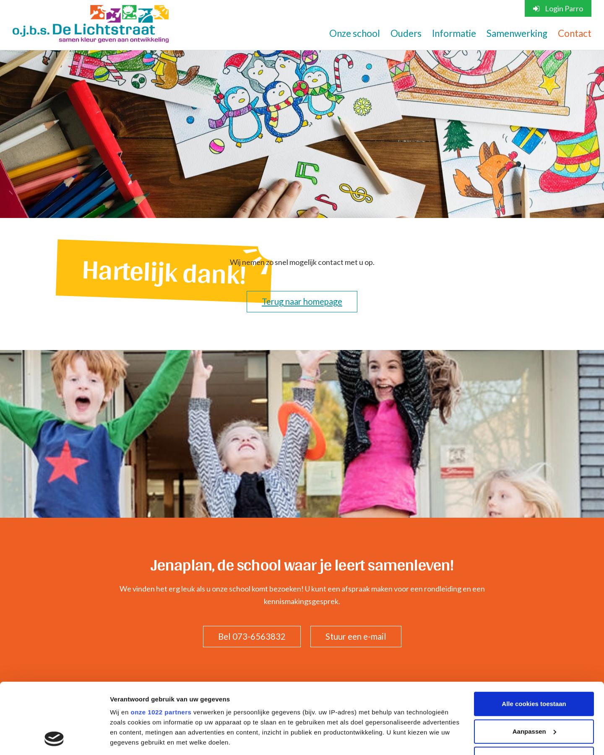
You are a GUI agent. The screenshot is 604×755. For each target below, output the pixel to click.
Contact (574, 33)
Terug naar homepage (302, 301)
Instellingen (128, 738)
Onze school (354, 33)
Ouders (406, 33)
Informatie (454, 33)
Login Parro (558, 8)
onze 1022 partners (160, 645)
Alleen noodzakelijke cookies (534, 692)
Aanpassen (534, 665)
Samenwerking (517, 33)
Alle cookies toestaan (534, 637)
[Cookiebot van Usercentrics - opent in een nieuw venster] (54, 738)
